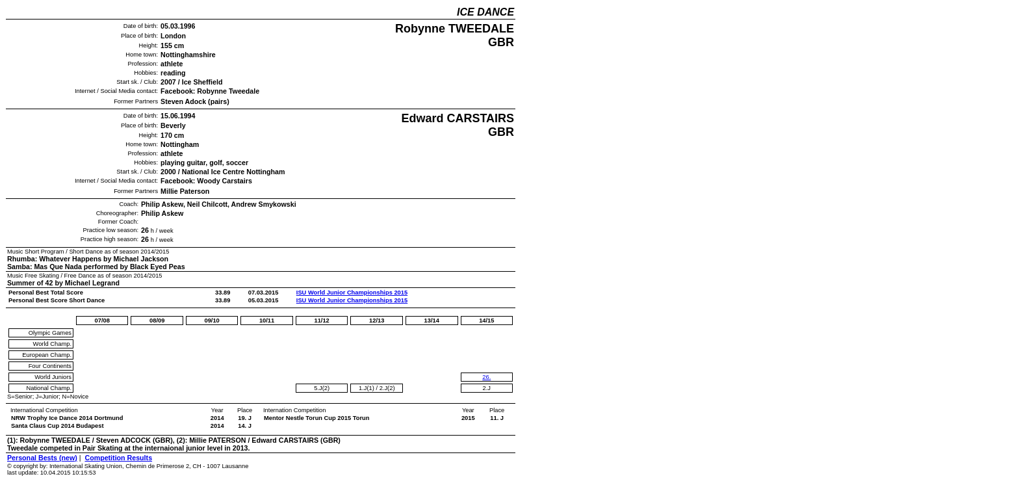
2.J (487, 388)
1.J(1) (366, 388)
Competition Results (118, 458)
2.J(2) (387, 388)
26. (486, 377)
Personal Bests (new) (42, 458)
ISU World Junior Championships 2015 (351, 292)
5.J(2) (321, 388)
